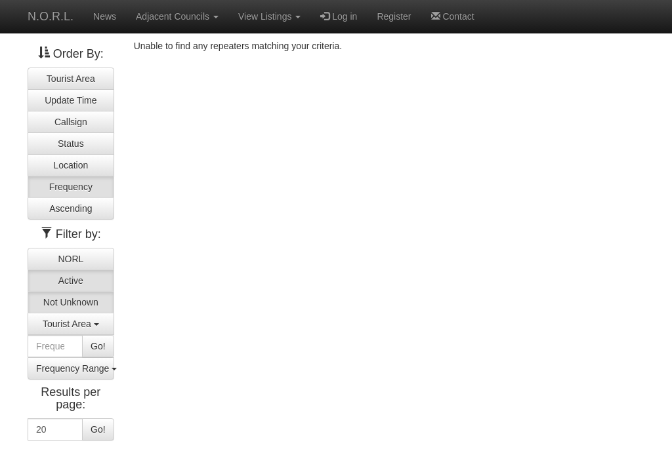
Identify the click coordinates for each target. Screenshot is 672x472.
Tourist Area (71, 78)
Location (70, 165)
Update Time (70, 100)
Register (394, 16)
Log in (338, 16)
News (104, 16)
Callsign (70, 122)
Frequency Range (75, 368)
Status (71, 143)
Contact (452, 16)
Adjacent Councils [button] (177, 16)
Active (70, 280)
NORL (70, 259)
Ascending (70, 208)
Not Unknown (70, 302)
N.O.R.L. (51, 16)
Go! (98, 346)
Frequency (71, 187)
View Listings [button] (269, 16)
